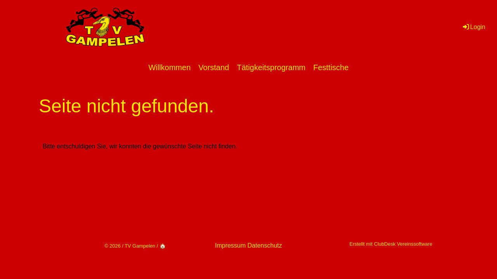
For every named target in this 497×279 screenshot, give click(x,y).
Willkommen (169, 67)
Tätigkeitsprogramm (271, 67)
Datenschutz (264, 245)
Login (473, 27)
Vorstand (213, 67)
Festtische (331, 67)
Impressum (230, 245)
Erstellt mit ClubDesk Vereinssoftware (390, 244)
